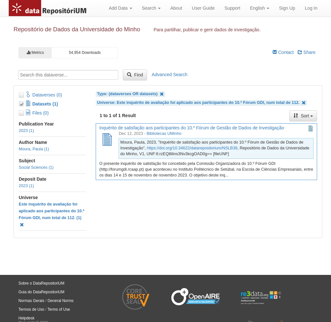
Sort (303, 115)
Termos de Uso (31, 309)
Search (151, 8)
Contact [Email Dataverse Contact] (283, 52)
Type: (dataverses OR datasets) (130, 94)
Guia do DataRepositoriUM (41, 292)
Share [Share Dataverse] (306, 52)
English (259, 8)
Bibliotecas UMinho (163, 133)
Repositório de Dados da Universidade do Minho (77, 29)
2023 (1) (26, 130)
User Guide (203, 8)
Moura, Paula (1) (34, 149)
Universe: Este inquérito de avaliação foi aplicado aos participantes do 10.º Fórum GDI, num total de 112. (201, 102)
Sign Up (287, 8)
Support (232, 8)
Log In (311, 8)
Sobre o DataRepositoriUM (41, 283)
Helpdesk (26, 318)
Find (135, 74)
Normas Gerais (31, 300)
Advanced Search (169, 74)
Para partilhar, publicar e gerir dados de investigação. (207, 29)
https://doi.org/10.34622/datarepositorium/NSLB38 (192, 148)
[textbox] (68, 75)
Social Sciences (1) (36, 167)
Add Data (120, 8)
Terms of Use (59, 309)
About (176, 8)
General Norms (61, 300)
